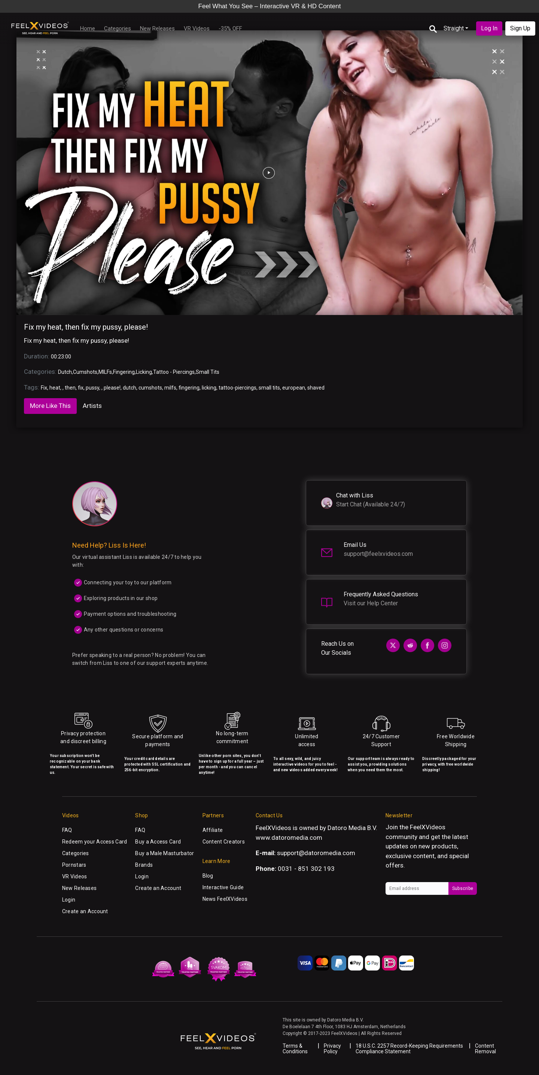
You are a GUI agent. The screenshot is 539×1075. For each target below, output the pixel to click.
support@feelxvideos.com (378, 553)
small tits (269, 388)
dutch (129, 388)
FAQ (67, 830)
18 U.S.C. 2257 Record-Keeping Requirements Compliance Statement (409, 1048)
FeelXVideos (427, 827)
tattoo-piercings (237, 388)
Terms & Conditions (295, 1048)
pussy (92, 388)
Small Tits (207, 372)
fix (80, 388)
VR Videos (197, 28)
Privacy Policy (332, 1048)
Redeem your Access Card (94, 842)
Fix (44, 388)
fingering (189, 388)
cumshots (150, 388)
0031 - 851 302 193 (306, 868)
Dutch (65, 372)
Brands (144, 865)
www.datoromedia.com (289, 837)
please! (112, 388)
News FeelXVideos (224, 899)
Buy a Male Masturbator (164, 853)
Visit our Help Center (371, 603)
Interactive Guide (223, 887)
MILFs (105, 372)
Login (68, 900)
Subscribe (462, 888)
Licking (144, 372)
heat (54, 388)
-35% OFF (230, 28)
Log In (489, 28)
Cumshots (85, 372)
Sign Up (520, 28)
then (70, 388)
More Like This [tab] (50, 405)
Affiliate (212, 830)
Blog (207, 876)
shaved (316, 388)
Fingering (124, 372)
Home (87, 28)
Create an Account (85, 911)
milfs (170, 388)
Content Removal (485, 1048)
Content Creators (223, 842)
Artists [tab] (92, 405)
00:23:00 (61, 357)
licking (209, 388)
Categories (117, 28)
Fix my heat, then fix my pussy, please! (86, 326)
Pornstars (74, 865)
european (293, 388)
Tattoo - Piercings (174, 372)
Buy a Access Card (158, 842)
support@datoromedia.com (316, 853)
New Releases (157, 28)
